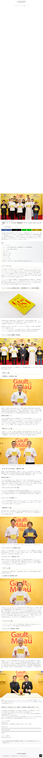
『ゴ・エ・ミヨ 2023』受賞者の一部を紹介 (9, 249)
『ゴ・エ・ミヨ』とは (6, 245)
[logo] (21, 1)
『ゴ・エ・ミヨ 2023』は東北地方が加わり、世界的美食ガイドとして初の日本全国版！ (17, 247)
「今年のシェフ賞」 (5, 251)
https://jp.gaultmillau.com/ (6, 737)
